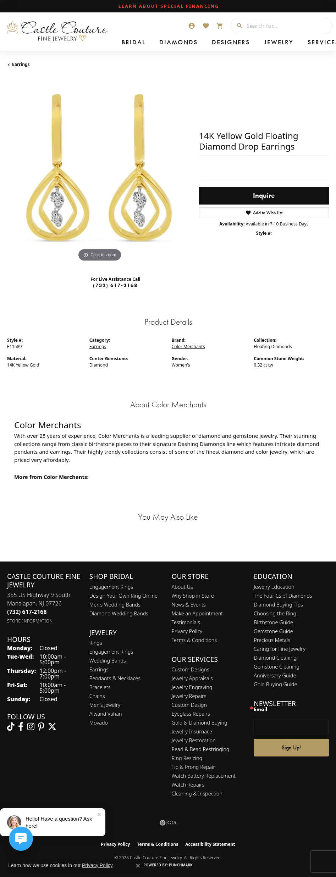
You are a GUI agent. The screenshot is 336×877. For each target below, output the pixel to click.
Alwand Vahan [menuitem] (105, 713)
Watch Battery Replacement (204, 775)
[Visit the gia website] (168, 822)
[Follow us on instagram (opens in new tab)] (30, 726)
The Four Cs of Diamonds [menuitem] (283, 595)
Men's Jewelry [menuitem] (104, 705)
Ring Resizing (187, 758)
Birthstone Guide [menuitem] (273, 622)
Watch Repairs (188, 784)
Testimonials (186, 622)
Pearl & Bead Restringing (201, 749)
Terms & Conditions (194, 640)
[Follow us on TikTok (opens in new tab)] (11, 726)
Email (260, 709)
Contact (286, 43)
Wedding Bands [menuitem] (107, 660)
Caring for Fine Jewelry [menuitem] (279, 649)
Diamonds (149, 43)
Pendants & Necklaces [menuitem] (115, 678)
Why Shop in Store (193, 595)
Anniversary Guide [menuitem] (275, 675)
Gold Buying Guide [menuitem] (275, 684)
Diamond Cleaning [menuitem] (275, 657)
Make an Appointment (197, 613)
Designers (181, 43)
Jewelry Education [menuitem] (274, 586)
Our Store (315, 43)
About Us (182, 586)
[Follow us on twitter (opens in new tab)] (52, 726)
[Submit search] (237, 25)
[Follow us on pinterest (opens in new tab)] (41, 726)
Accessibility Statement (210, 844)
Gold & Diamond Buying (199, 722)
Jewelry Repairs (189, 696)
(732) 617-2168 (115, 285)
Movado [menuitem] (98, 722)
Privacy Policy (187, 631)
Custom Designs (190, 669)
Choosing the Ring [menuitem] (275, 613)
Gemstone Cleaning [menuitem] (276, 666)
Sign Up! (291, 747)
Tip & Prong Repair (193, 767)
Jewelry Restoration (194, 740)
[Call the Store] (27, 612)
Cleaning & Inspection (197, 793)
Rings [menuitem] (95, 642)
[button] (191, 25)
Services (235, 43)
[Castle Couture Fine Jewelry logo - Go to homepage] (59, 31)
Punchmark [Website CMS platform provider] (181, 864)
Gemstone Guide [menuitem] (273, 631)
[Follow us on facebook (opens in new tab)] (20, 726)
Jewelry (209, 43)
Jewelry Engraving (192, 687)
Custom (260, 43)
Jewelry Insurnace (192, 731)
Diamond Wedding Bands (118, 613)
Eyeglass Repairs (191, 713)
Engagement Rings (111, 586)
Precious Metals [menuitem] (272, 640)
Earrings (21, 64)
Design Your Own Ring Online (123, 595)
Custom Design (189, 705)
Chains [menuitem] (97, 696)
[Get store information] (30, 621)
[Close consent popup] (138, 866)
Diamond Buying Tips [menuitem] (278, 604)
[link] (168, 6)
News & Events (189, 604)
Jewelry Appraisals (192, 678)
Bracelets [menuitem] (100, 687)
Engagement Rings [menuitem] (111, 651)
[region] (99, 171)
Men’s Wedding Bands (115, 604)
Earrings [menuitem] (99, 669)
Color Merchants (188, 346)
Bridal (123, 43)
